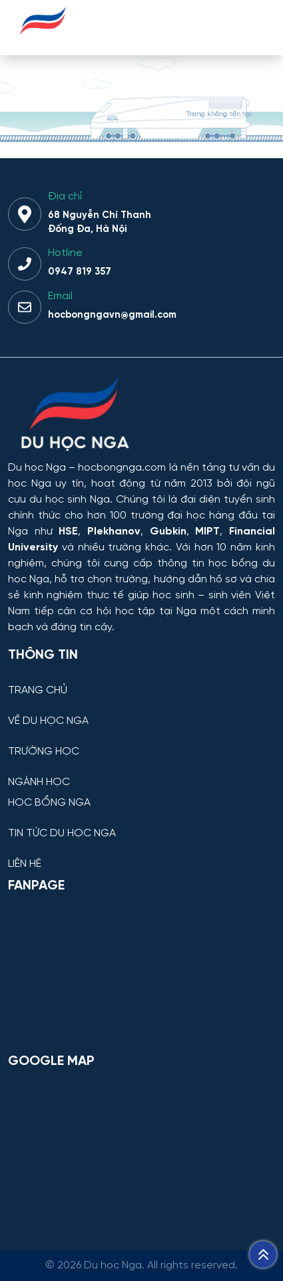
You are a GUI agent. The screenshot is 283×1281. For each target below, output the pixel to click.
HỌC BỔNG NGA (49, 803)
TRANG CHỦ (37, 690)
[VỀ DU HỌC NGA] (141, 711)
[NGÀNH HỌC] (141, 772)
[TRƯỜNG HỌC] (141, 742)
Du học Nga (37, 467)
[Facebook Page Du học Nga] (141, 972)
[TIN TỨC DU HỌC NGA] (141, 823)
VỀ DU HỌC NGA (48, 721)
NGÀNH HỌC (39, 782)
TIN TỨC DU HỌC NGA (62, 833)
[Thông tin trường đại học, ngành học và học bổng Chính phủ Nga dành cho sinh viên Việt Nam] (141, 415)
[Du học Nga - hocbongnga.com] (43, 42)
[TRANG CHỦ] (141, 680)
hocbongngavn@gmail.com (112, 315)
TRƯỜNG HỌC (43, 752)
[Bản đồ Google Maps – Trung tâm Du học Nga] (141, 1148)
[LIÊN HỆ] (141, 854)
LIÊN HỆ (24, 864)
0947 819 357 (79, 272)
